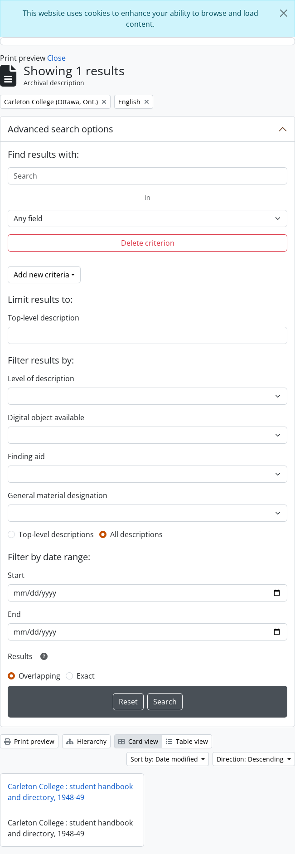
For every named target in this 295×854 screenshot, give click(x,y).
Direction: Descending (251, 759)
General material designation (57, 495)
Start (16, 575)
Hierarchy (86, 741)
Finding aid (26, 456)
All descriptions (136, 534)
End (14, 614)
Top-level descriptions (56, 534)
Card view (138, 741)
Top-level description (43, 318)
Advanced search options (60, 129)
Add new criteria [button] (41, 275)
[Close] (284, 13)
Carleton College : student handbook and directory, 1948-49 (70, 791)
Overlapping (39, 676)
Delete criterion (147, 243)
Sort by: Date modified (165, 759)
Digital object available (46, 417)
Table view (187, 741)
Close (56, 58)
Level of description (41, 378)
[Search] (147, 175)
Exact (86, 676)
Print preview (29, 741)
